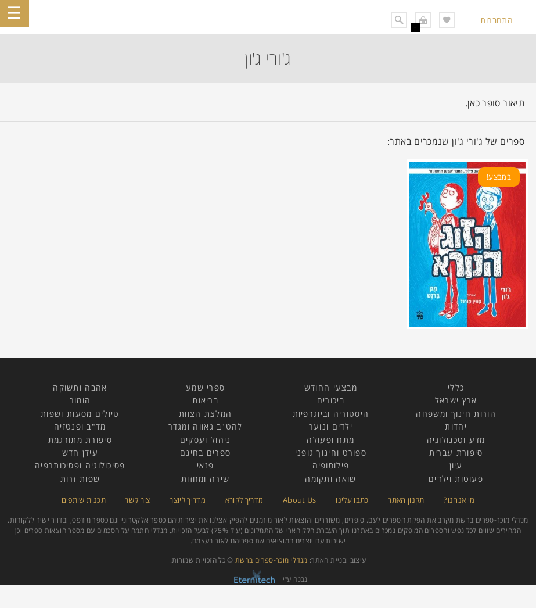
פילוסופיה (331, 465)
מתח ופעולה (330, 439)
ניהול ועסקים (205, 439)
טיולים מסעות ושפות (80, 413)
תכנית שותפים (84, 500)
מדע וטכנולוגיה (456, 439)
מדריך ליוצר (188, 500)
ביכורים (330, 400)
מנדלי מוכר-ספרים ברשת (271, 560)
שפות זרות (80, 478)
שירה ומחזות (205, 478)
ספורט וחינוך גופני (330, 452)
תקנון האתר (406, 500)
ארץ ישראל (456, 400)
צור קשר (137, 500)
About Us (299, 500)
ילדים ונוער (330, 426)
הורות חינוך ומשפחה (455, 413)
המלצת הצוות (205, 413)
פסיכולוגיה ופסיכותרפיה (80, 465)
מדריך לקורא (244, 500)
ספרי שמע (205, 387)
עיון (456, 465)
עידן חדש (80, 452)
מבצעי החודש (330, 387)
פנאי (205, 465)
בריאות (205, 400)
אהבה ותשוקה (80, 387)
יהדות (456, 426)
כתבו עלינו (352, 500)
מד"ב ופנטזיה (80, 426)
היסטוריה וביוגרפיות (331, 413)
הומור (80, 400)
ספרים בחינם (205, 452)
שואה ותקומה (330, 478)
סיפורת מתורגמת (80, 439)
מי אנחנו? (459, 500)
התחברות (496, 20)
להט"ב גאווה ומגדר (205, 426)
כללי (456, 387)
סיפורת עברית (456, 452)
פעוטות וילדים (456, 478)
